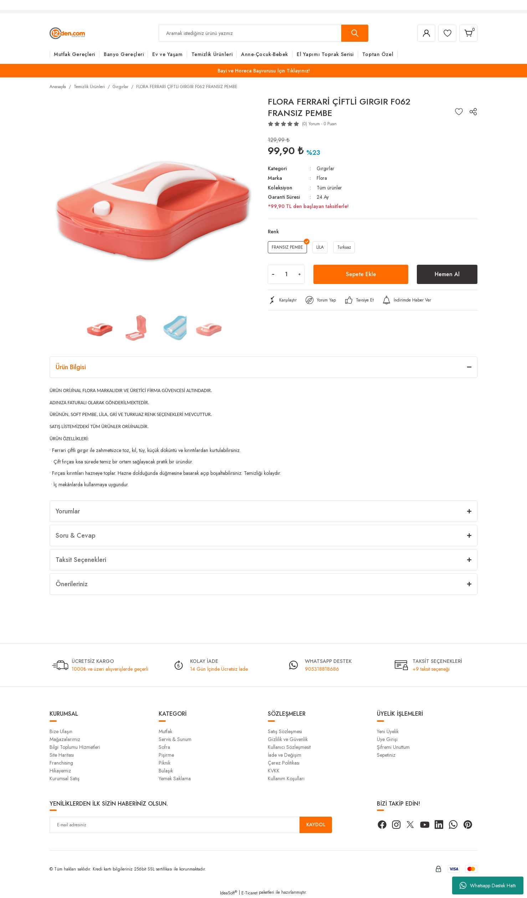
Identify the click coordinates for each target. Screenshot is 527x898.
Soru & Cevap (76, 535)
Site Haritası (62, 755)
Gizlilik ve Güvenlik (288, 739)
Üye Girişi (387, 739)
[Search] (263, 33)
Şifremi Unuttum (393, 747)
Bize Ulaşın (61, 731)
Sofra (164, 747)
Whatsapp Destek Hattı (488, 885)
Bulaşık (166, 770)
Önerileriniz (72, 584)
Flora (322, 177)
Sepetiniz (386, 755)
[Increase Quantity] (300, 273)
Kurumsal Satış (65, 778)
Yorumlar (68, 511)
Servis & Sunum (175, 739)
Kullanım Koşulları (286, 778)
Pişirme (166, 755)
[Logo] (67, 33)
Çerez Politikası (284, 762)
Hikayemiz (60, 770)
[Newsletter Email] (191, 825)
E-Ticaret (249, 893)
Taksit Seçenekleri (81, 559)
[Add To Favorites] (459, 111)
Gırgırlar (326, 168)
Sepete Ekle (361, 273)
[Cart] (468, 33)
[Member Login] (425, 33)
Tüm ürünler (329, 187)
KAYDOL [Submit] (316, 824)
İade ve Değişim (284, 755)
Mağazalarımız (65, 739)
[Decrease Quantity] (273, 273)
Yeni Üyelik (388, 731)
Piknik (164, 762)
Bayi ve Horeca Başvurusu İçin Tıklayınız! (264, 70)
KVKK (274, 770)
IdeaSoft (228, 893)
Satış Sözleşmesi (285, 731)
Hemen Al (447, 273)
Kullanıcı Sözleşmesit (289, 747)
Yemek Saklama (175, 778)
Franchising (61, 762)
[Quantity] (286, 273)
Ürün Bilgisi (71, 367)
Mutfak (165, 731)
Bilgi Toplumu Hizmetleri (75, 747)
